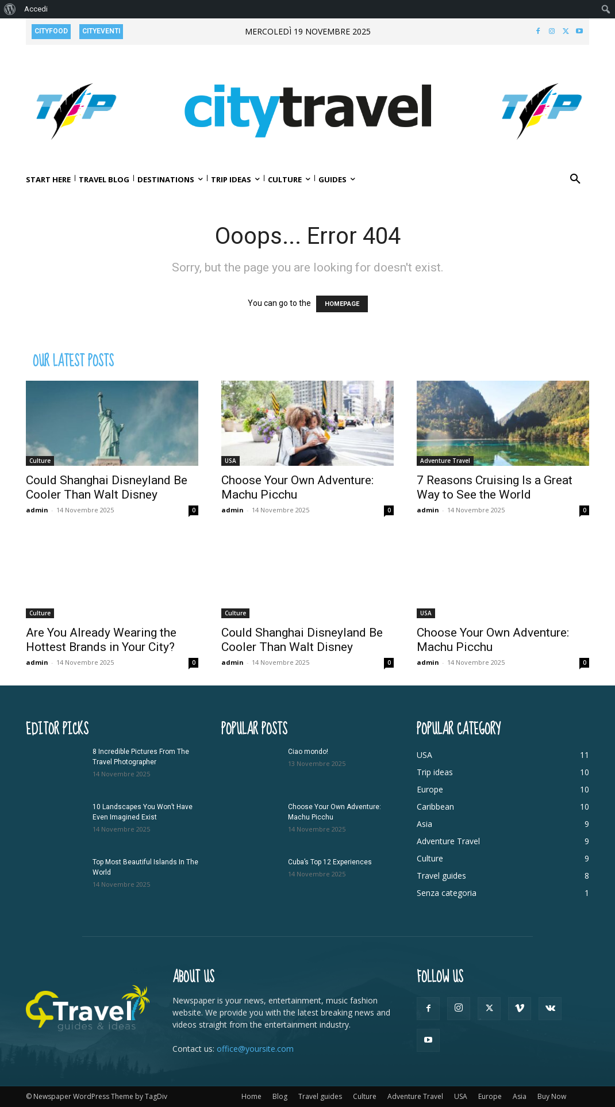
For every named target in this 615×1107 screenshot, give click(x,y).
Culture (40, 461)
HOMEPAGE (342, 304)
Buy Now (551, 1096)
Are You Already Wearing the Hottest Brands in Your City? (101, 640)
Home (251, 1096)
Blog (279, 1096)
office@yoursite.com (255, 1048)
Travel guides (320, 1096)
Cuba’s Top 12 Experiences (330, 862)
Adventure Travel (445, 461)
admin (37, 509)
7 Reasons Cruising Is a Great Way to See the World (494, 487)
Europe (490, 1096)
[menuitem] (10, 9)
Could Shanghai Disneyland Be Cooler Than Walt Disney (106, 487)
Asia (519, 1096)
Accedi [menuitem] (36, 9)
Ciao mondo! (308, 752)
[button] (575, 179)
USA (230, 461)
